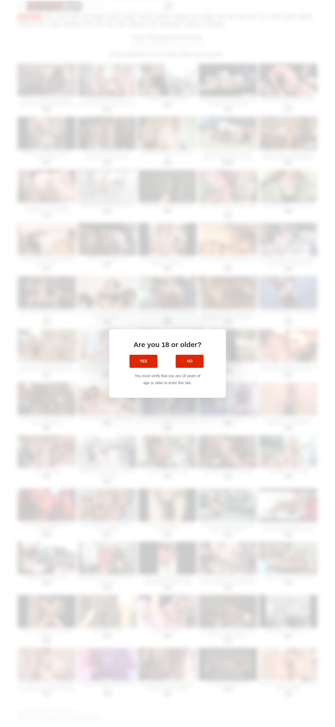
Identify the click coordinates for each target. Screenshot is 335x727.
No (189, 361)
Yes (143, 361)
